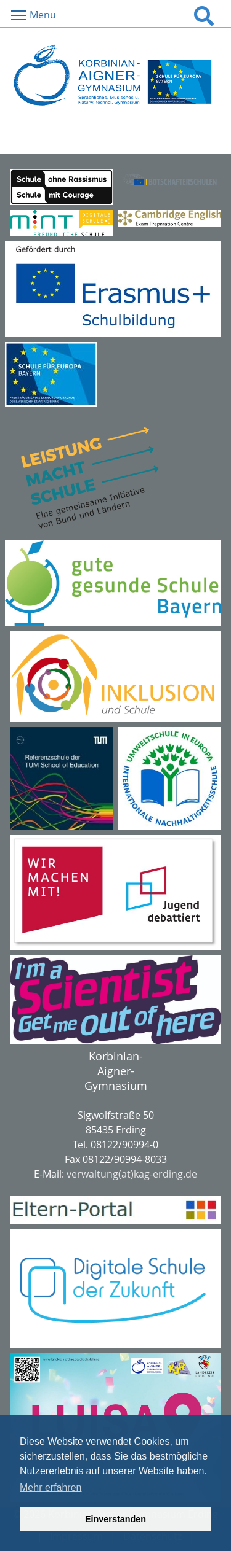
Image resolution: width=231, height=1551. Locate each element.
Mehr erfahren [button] (51, 1487)
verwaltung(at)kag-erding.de (132, 1174)
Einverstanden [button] (115, 1519)
